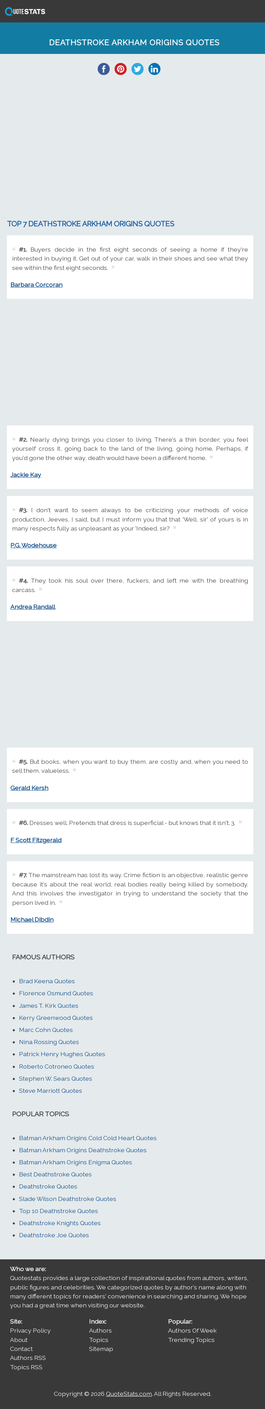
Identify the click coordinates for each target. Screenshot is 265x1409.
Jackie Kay (25, 474)
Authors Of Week (192, 1330)
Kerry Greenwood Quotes (56, 1017)
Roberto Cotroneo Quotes (56, 1066)
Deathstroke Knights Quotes (60, 1223)
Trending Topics (191, 1339)
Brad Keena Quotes (47, 981)
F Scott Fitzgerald (35, 840)
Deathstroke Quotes (48, 1186)
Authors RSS (28, 1357)
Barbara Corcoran (36, 284)
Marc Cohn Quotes (46, 1029)
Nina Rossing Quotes (49, 1041)
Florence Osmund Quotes (56, 993)
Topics (98, 1339)
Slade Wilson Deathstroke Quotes (67, 1198)
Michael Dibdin (31, 919)
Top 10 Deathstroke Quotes (58, 1210)
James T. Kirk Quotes (48, 1005)
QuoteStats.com (129, 1393)
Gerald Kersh (29, 787)
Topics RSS (26, 1367)
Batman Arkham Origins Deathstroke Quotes (83, 1150)
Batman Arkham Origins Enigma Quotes (75, 1162)
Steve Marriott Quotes (50, 1090)
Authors (100, 1330)
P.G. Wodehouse (33, 545)
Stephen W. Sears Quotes (55, 1078)
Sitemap (101, 1348)
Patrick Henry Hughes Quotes (62, 1054)
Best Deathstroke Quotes (55, 1174)
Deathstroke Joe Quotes (54, 1235)
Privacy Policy (30, 1330)
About (19, 1339)
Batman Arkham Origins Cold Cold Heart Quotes (88, 1138)
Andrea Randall (32, 606)
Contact (21, 1348)
